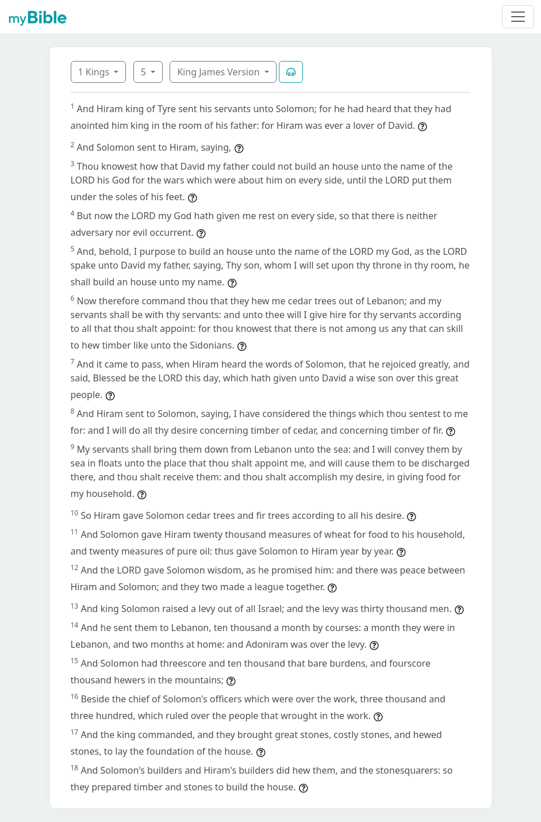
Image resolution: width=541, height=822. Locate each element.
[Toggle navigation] (518, 16)
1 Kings (95, 72)
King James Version (219, 72)
